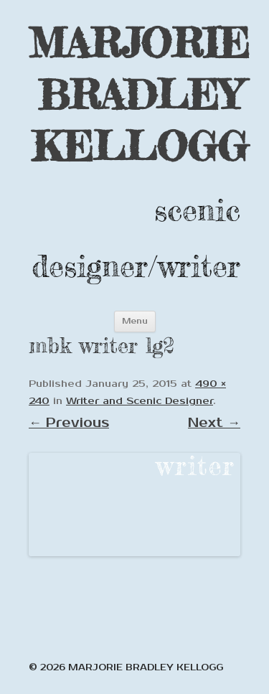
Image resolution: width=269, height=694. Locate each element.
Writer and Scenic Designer (139, 401)
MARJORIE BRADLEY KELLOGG (139, 94)
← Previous (69, 423)
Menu (135, 321)
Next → (214, 423)
